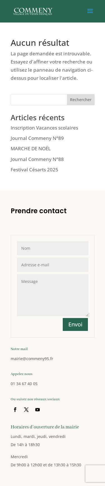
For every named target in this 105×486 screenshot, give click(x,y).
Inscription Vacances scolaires (44, 127)
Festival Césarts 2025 (34, 169)
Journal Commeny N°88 (37, 159)
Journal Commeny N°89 (37, 138)
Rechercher (81, 99)
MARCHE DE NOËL (31, 148)
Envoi (75, 324)
